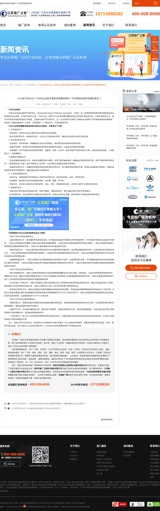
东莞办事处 (154, 459)
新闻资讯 (89, 25)
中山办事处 (154, 463)
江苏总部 (153, 452)
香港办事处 (154, 473)
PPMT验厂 (101, 455)
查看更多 (150, 160)
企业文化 (73, 455)
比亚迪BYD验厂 (103, 470)
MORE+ (157, 92)
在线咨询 (126, 3)
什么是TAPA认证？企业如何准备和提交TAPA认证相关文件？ (36, 408)
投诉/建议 (97, 3)
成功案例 (70, 25)
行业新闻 (127, 455)
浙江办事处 (154, 470)
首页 (3, 25)
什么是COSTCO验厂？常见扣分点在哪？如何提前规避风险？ (145, 109)
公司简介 (73, 452)
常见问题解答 (30, 85)
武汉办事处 (154, 466)
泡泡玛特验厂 (102, 452)
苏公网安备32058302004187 (36, 507)
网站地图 (86, 507)
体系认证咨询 (47, 25)
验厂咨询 (24, 25)
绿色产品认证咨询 (104, 463)
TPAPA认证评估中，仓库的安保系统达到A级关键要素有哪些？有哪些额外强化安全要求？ (48, 403)
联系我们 (131, 25)
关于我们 (108, 25)
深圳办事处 (154, 455)
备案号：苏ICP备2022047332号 (11, 507)
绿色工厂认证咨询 (104, 459)
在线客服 (9, 464)
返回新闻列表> (107, 419)
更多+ (152, 477)
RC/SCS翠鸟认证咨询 (106, 466)
